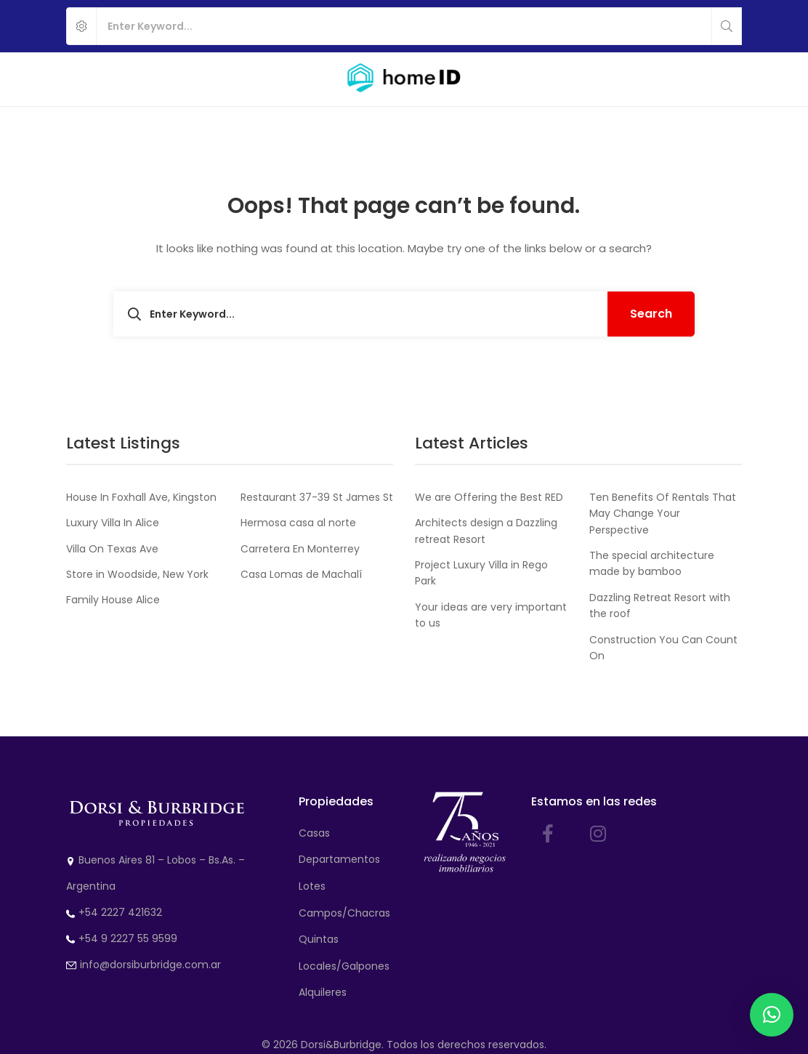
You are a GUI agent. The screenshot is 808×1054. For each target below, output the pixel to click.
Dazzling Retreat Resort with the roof (659, 605)
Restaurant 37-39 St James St (317, 497)
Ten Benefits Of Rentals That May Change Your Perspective (662, 513)
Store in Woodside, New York (137, 574)
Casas (314, 833)
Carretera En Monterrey (300, 549)
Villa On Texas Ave (112, 549)
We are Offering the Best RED (489, 497)
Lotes (312, 886)
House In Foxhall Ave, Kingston (141, 497)
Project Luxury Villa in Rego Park (481, 573)
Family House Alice (113, 599)
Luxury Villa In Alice (112, 522)
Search (651, 313)
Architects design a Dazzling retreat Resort (486, 530)
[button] (771, 1015)
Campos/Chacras (344, 913)
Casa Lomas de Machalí (301, 574)
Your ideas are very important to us (491, 615)
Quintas (319, 939)
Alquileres (323, 992)
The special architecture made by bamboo (651, 563)
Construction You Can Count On (663, 647)
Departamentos (339, 859)
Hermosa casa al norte (298, 522)
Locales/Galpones (344, 966)
